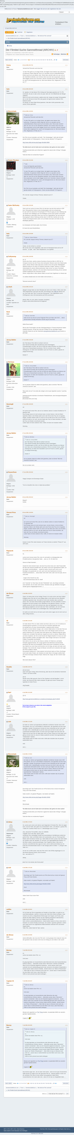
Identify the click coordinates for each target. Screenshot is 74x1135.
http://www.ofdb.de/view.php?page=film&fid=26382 (36, 797)
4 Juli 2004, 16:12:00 (27, 692)
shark (10, 286)
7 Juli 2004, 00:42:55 (27, 1025)
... (53, 59)
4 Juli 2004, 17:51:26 (27, 867)
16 (43, 59)
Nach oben (8, 1083)
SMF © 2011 (13, 1128)
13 (38, 59)
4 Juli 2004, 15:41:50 (27, 620)
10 (32, 59)
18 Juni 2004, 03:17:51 (28, 64)
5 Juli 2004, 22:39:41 (27, 909)
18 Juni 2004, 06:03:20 (28, 88)
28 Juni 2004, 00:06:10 (28, 496)
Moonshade (12, 111)
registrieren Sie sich (55, 9)
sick (9, 721)
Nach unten (8, 59)
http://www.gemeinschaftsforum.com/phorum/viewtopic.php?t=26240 (41, 699)
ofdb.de (56, 291)
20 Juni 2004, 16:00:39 (28, 256)
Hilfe (46, 1128)
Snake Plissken (13, 160)
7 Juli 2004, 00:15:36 (27, 950)
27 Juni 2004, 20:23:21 (28, 432)
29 (54, 59)
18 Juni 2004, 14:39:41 (28, 111)
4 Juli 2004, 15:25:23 (27, 593)
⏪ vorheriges (56, 54)
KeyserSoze (12, 472)
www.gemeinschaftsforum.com (51, 331)
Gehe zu (44, 1093)
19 (49, 59)
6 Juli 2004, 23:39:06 (27, 934)
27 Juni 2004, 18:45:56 (28, 361)
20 (51, 59)
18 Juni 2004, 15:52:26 (28, 205)
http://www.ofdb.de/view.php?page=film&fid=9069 (36, 142)
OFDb (10, 45)
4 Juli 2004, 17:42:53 (27, 821)
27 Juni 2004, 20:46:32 (28, 471)
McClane (11, 362)
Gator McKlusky (13, 205)
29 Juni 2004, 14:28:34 (28, 512)
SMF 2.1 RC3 (7, 1128)
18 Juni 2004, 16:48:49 (28, 233)
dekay (10, 822)
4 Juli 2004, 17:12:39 (27, 721)
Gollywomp (12, 256)
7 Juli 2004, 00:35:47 (27, 980)
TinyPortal (42, 1128)
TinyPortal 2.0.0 (34, 1133)
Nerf (9, 692)
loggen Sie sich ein (42, 9)
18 (47, 59)
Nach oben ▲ (67, 1128)
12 (36, 59)
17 (45, 59)
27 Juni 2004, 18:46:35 (28, 403)
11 (34, 59)
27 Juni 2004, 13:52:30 (28, 339)
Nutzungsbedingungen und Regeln (55, 1128)
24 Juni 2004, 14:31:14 (28, 286)
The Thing (40, 1012)
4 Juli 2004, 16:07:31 (27, 666)
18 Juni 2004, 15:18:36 (28, 159)
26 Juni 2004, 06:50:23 (28, 311)
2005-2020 (41, 1133)
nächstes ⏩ (64, 54)
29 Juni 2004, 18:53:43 (28, 550)
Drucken (65, 59)
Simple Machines (20, 1128)
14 (40, 59)
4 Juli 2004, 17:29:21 (27, 753)
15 (41, 59)
